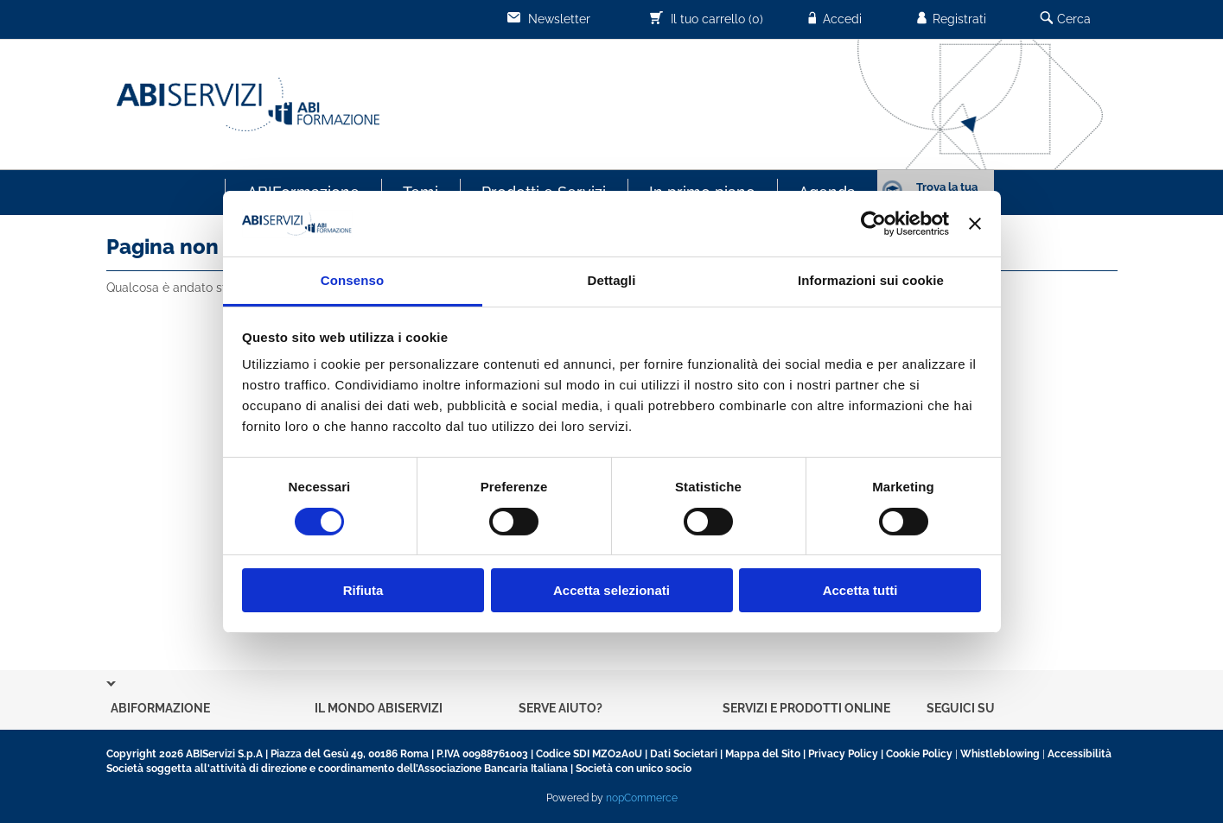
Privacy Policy (843, 754)
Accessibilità (1080, 754)
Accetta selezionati (611, 590)
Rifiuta (363, 590)
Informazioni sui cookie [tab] (871, 280)
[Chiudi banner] (975, 224)
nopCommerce (642, 798)
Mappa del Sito (762, 754)
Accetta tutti (860, 590)
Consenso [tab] (352, 280)
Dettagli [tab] (612, 280)
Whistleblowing (1000, 754)
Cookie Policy (919, 754)
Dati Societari (683, 754)
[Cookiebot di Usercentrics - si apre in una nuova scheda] (873, 224)
